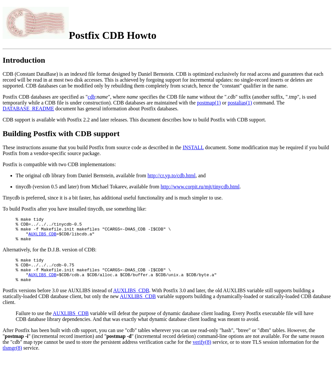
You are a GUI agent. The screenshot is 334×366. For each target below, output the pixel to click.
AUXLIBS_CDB (42, 238)
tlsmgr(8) (12, 357)
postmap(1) (209, 102)
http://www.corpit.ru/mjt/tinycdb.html (200, 186)
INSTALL (193, 147)
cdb (91, 97)
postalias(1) (240, 102)
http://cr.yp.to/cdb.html (171, 175)
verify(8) (202, 352)
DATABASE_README (28, 108)
